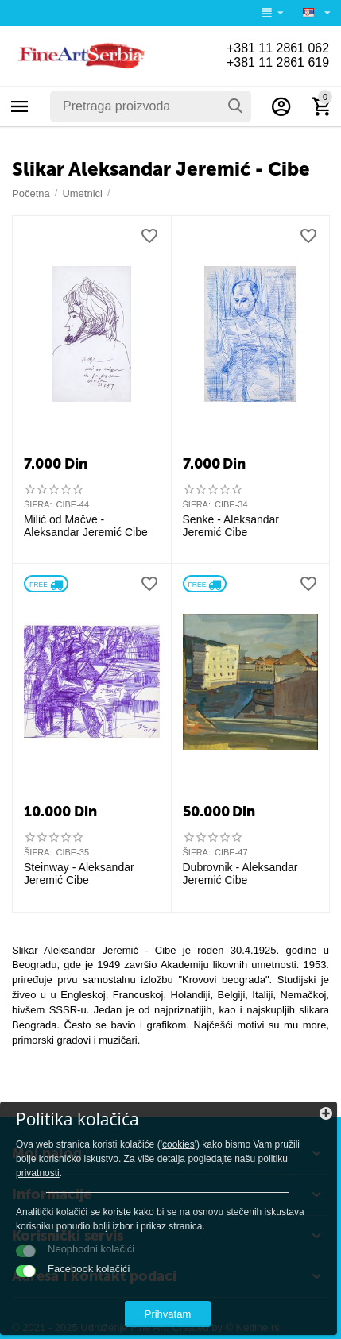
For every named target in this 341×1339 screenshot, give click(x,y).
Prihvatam (168, 1314)
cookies (178, 1144)
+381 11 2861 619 (277, 62)
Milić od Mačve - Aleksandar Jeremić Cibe (86, 526)
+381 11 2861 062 (277, 48)
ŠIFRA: (38, 504)
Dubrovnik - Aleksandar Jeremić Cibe (240, 874)
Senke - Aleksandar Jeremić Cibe (231, 526)
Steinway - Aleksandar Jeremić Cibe (79, 874)
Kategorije (20, 106)
